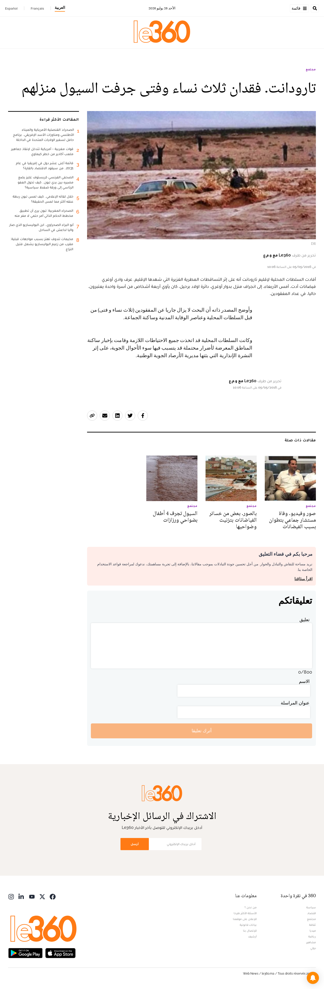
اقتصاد (311, 913)
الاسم (304, 681)
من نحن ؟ (251, 907)
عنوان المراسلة (295, 702)
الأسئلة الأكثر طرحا (245, 913)
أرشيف (252, 936)
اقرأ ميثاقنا (303, 578)
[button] (313, 978)
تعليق (304, 619)
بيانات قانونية (248, 925)
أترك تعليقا (202, 730)
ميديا (313, 930)
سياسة (311, 907)
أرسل (135, 844)
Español (11, 8)
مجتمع (311, 69)
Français (37, 8)
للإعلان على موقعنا (245, 919)
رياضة (312, 936)
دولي (313, 948)
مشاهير (311, 942)
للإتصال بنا (250, 930)
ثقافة (312, 925)
